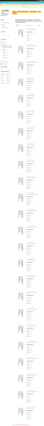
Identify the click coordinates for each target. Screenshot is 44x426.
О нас (39, 11)
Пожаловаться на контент (19, 425)
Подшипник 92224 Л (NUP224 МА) (32, 210)
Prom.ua (26, 424)
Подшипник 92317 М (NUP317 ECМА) (32, 358)
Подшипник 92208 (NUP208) (31, 95)
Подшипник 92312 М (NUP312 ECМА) (32, 309)
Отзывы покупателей (4, 27)
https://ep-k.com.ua (5, 60)
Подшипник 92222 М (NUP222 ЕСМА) (32, 194)
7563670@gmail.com (5, 62)
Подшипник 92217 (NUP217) (31, 128)
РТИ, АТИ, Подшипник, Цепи (5, 22)
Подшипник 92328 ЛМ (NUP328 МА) (32, 391)
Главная (14, 11)
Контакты (14, 13)
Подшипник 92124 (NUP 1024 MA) (32, 29)
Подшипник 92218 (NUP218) (31, 144)
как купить (33, 2)
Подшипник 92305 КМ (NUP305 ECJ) (32, 276)
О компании (3, 25)
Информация (3, 24)
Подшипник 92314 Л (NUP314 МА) (32, 325)
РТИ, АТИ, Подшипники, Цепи (22, 11)
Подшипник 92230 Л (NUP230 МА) (32, 243)
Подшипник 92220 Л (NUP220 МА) (32, 177)
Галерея (39, 25)
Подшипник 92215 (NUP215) (31, 111)
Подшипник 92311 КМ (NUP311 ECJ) (32, 292)
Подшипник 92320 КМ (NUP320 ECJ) (32, 375)
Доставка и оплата (33, 11)
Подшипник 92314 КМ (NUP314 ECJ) (32, 342)
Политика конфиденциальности (27, 425)
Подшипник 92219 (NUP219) (31, 161)
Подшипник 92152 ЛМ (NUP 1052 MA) (32, 62)
